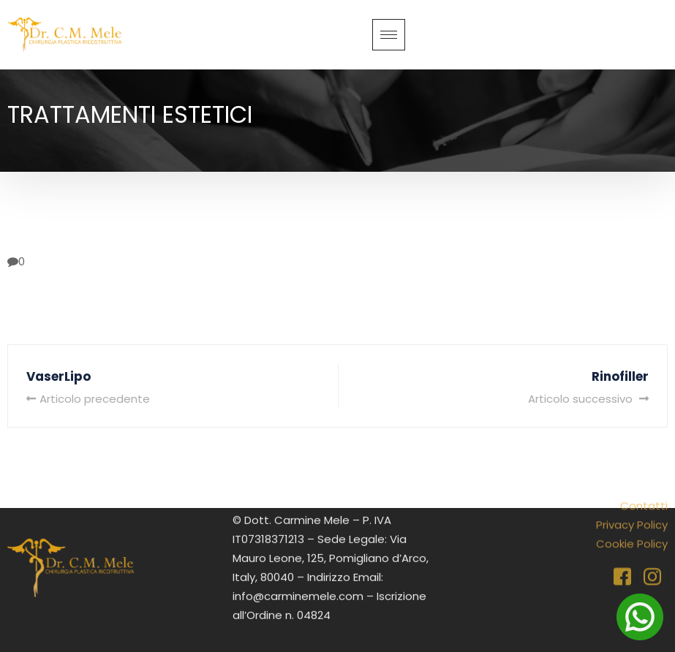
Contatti (644, 486)
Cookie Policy (632, 524)
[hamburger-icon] (388, 34)
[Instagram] (652, 558)
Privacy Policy (632, 505)
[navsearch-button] (657, 31)
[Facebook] (622, 558)
